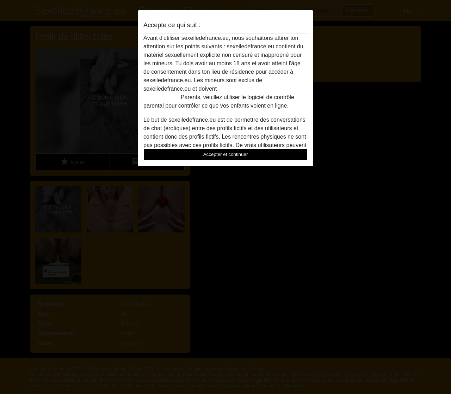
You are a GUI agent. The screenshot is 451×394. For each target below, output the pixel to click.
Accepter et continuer (225, 154)
